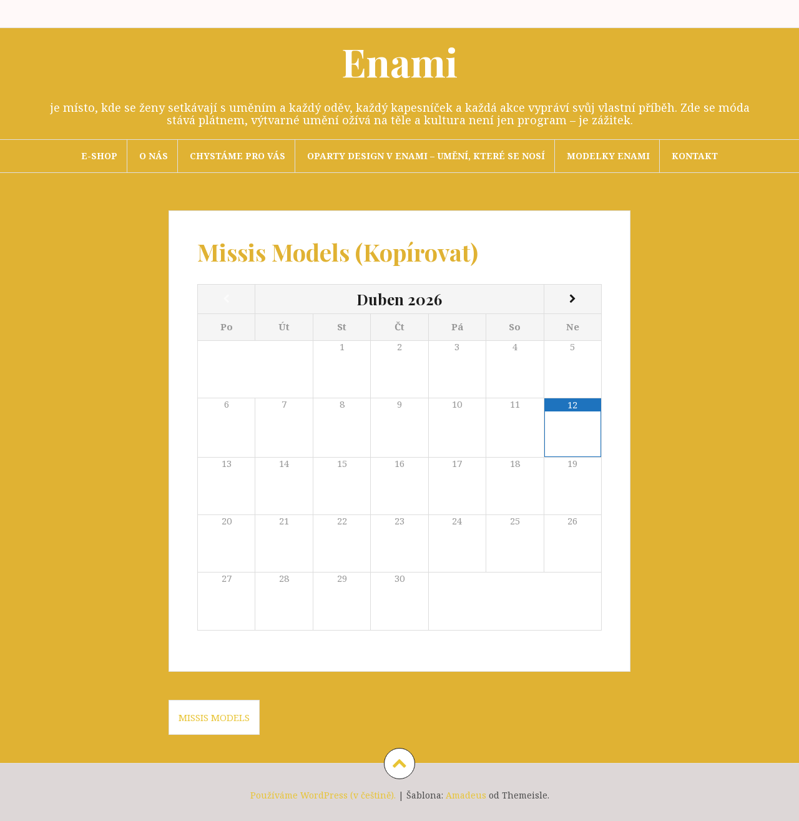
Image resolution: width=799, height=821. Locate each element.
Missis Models (214, 717)
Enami (399, 61)
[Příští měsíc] (572, 298)
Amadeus (466, 795)
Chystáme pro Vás (237, 156)
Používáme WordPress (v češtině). (323, 795)
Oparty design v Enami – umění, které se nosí (426, 156)
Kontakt (695, 156)
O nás (153, 156)
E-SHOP (99, 156)
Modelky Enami (608, 156)
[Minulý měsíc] (226, 298)
